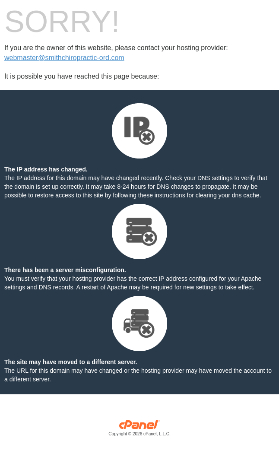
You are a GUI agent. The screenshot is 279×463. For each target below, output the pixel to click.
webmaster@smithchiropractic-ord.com (64, 57)
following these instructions (149, 195)
